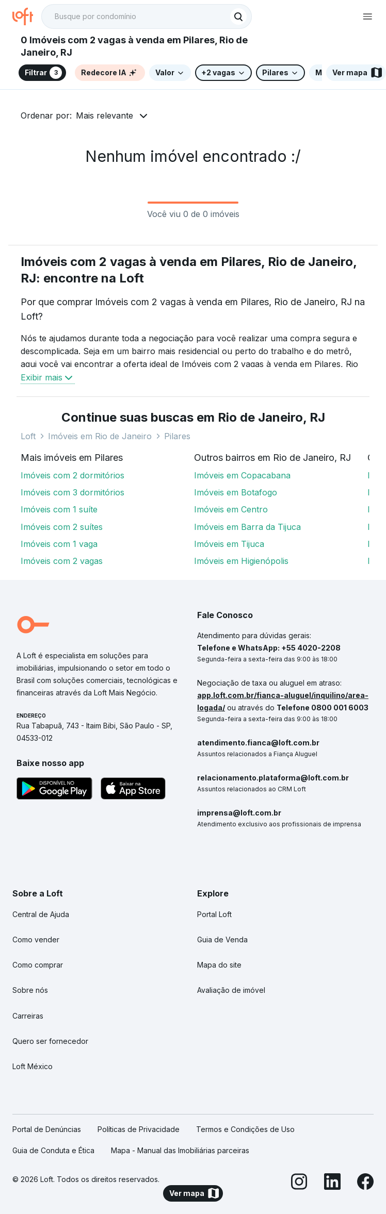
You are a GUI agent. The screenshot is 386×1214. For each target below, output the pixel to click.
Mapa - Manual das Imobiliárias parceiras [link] (180, 1150)
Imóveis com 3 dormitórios (72, 492)
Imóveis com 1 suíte (59, 509)
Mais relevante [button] (104, 115)
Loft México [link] (32, 1066)
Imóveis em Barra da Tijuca (247, 527)
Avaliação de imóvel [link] (231, 990)
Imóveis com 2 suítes (62, 527)
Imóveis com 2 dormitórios (72, 475)
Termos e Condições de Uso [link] (245, 1129)
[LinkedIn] (332, 1183)
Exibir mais (48, 377)
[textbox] (146, 16)
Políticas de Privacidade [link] (139, 1129)
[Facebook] (365, 1183)
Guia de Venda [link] (222, 939)
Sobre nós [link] (30, 990)
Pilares (177, 436)
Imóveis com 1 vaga (59, 544)
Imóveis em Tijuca (229, 544)
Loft (28, 436)
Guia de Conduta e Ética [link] (53, 1150)
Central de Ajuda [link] (40, 914)
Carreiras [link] (27, 1015)
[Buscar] (238, 16)
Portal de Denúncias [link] (46, 1129)
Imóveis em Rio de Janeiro (100, 436)
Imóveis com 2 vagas (62, 561)
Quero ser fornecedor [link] (50, 1041)
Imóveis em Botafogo (235, 492)
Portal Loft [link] (214, 914)
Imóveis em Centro (231, 509)
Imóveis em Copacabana (242, 475)
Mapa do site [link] (219, 964)
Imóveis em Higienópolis (241, 561)
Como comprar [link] (37, 964)
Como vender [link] (35, 939)
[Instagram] (299, 1183)
